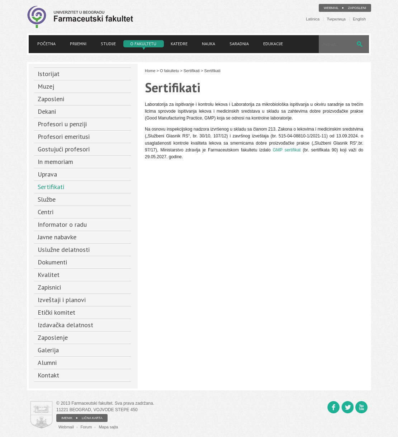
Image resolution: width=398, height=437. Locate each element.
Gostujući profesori (64, 149)
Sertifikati (51, 187)
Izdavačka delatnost (65, 325)
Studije (108, 43)
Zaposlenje (53, 337)
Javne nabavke (57, 237)
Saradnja (239, 43)
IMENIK (66, 418)
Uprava (47, 174)
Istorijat (49, 74)
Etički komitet (56, 312)
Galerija (48, 350)
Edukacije (273, 43)
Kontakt (48, 375)
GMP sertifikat (287, 149)
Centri (45, 212)
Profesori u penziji (62, 124)
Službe (47, 199)
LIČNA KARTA (92, 418)
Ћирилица (336, 19)
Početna (46, 43)
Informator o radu (62, 224)
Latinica (312, 19)
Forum (86, 427)
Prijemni (78, 43)
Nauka (208, 43)
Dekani (47, 111)
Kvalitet (49, 275)
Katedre (179, 43)
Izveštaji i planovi (62, 300)
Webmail (331, 8)
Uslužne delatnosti (64, 249)
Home (150, 71)
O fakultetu (143, 43)
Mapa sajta (108, 427)
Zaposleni (357, 8)
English (359, 19)
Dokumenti (52, 262)
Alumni (47, 362)
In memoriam (55, 162)
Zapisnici (49, 287)
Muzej (46, 86)
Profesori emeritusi (64, 136)
